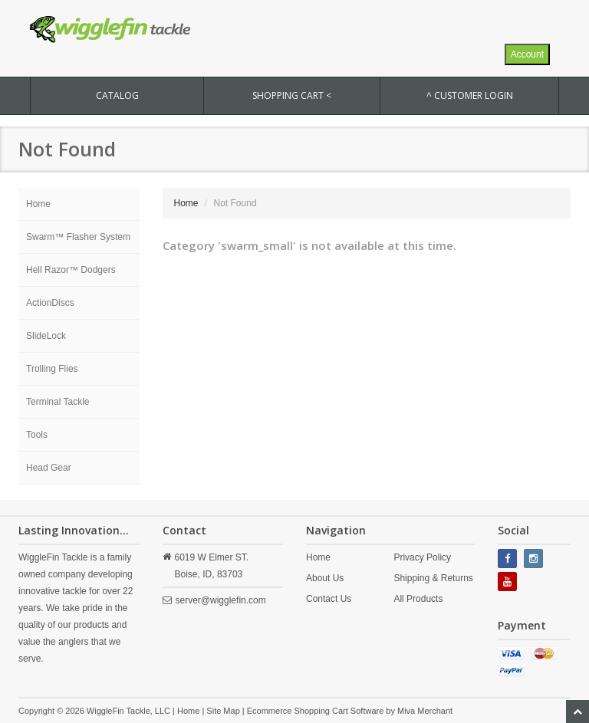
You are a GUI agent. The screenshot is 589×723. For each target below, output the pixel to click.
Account (527, 54)
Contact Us (328, 598)
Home (38, 204)
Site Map (222, 710)
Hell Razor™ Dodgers (71, 270)
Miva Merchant (424, 710)
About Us (325, 578)
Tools (37, 434)
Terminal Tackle (57, 401)
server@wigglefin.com (221, 600)
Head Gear (48, 467)
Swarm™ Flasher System (78, 237)
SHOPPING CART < (291, 95)
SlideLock (46, 335)
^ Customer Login (469, 95)
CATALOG (117, 95)
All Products (418, 598)
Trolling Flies (52, 368)
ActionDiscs (50, 302)
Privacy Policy (422, 557)
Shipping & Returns (432, 578)
